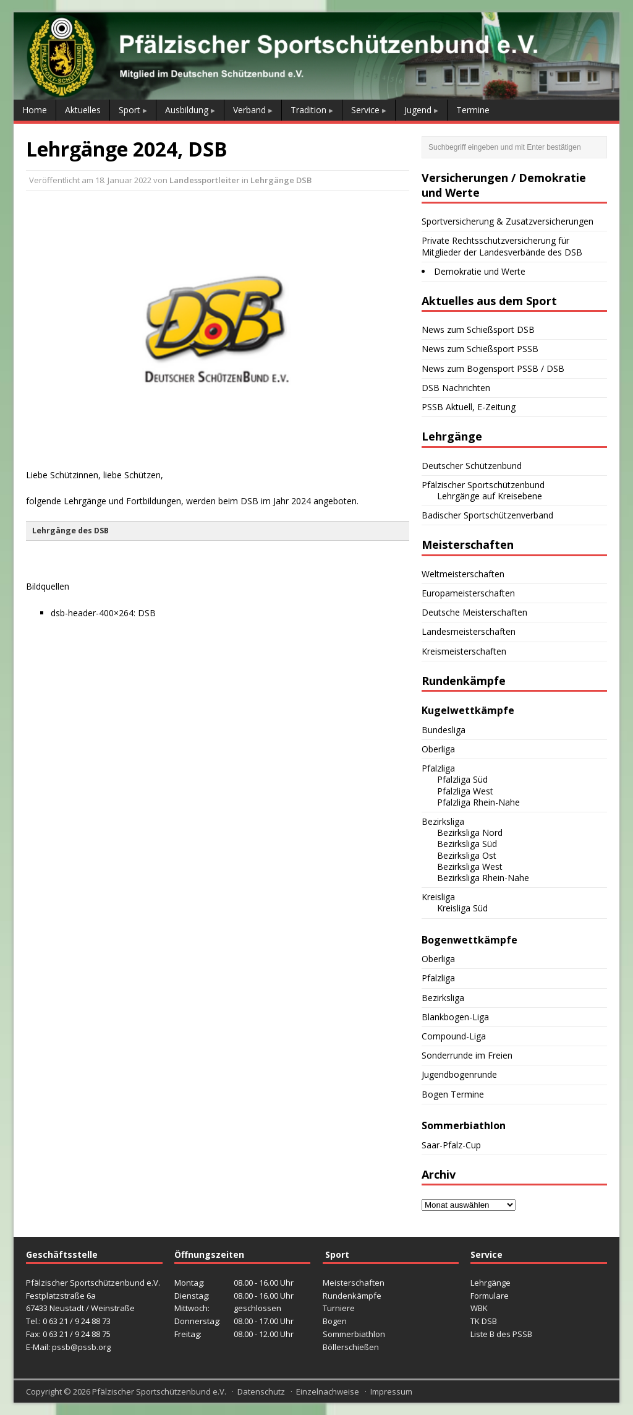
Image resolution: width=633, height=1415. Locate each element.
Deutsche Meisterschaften (474, 612)
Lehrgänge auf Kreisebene (489, 496)
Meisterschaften (353, 1282)
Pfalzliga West (465, 791)
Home (34, 110)
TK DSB (483, 1321)
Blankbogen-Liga (455, 1017)
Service (365, 110)
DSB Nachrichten (456, 388)
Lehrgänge (490, 1282)
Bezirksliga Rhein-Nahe (483, 878)
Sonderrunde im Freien (467, 1055)
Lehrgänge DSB (281, 180)
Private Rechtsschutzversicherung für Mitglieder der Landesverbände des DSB (502, 245)
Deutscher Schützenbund (472, 465)
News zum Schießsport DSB (478, 329)
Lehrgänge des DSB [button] (70, 530)
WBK (479, 1308)
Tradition (308, 110)
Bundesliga (443, 730)
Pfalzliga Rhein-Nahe (478, 802)
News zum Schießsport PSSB (480, 349)
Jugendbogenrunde (459, 1074)
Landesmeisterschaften (469, 631)
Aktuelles (83, 110)
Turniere (339, 1308)
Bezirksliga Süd (467, 843)
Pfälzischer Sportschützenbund (483, 485)
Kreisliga (438, 897)
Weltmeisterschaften (463, 574)
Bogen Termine (453, 1094)
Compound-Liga (454, 1036)
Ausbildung (186, 110)
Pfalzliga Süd (462, 779)
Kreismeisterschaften (464, 651)
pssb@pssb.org (81, 1347)
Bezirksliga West (470, 866)
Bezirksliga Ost (466, 855)
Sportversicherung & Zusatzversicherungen (507, 221)
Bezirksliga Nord (470, 832)
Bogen (335, 1321)
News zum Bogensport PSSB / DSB (493, 368)
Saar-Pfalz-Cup (451, 1145)
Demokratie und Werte (479, 271)
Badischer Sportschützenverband (487, 515)
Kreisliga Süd (462, 908)
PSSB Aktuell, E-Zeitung (469, 407)
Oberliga (438, 749)
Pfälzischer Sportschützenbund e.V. (159, 1391)
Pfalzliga (438, 768)
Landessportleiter (204, 180)
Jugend (417, 110)
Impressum (391, 1391)
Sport (129, 110)
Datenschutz (261, 1391)
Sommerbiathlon (354, 1334)
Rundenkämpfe (352, 1295)
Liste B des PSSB (501, 1334)
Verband (249, 110)
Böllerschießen (351, 1347)
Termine (473, 110)
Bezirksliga (443, 821)
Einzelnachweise (327, 1391)
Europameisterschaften (468, 593)
